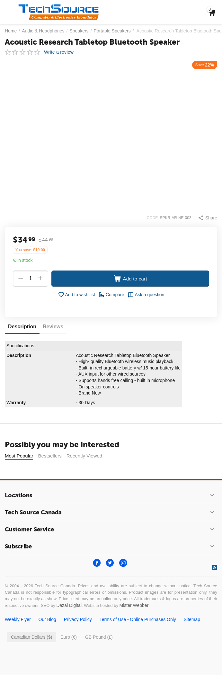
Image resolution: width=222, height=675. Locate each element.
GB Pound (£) (99, 653)
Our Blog (47, 635)
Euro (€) (68, 653)
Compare (111, 294)
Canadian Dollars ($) (31, 653)
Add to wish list (76, 294)
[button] (207, 218)
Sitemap (192, 635)
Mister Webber (134, 621)
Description (22, 326)
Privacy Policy (78, 635)
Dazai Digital (69, 621)
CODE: (153, 218)
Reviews (53, 326)
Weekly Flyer (18, 635)
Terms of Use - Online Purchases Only (138, 635)
